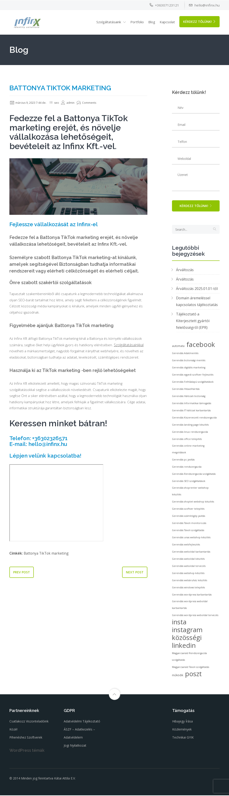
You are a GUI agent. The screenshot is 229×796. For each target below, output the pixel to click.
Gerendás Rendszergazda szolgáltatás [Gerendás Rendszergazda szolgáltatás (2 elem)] (194, 475)
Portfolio (137, 21)
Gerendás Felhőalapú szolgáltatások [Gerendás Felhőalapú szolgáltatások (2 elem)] (193, 383)
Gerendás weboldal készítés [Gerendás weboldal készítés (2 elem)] (188, 560)
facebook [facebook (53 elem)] (201, 346)
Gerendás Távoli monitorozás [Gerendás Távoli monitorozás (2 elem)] (189, 524)
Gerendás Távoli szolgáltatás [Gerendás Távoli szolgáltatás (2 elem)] (188, 531)
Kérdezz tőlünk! (199, 21)
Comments (92, 102)
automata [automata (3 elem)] (178, 347)
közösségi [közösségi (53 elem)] (187, 639)
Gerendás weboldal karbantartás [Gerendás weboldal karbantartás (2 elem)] (191, 553)
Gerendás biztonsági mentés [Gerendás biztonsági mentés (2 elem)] (188, 361)
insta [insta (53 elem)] (179, 623)
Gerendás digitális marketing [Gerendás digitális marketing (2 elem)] (188, 369)
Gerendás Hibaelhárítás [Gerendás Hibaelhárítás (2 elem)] (185, 390)
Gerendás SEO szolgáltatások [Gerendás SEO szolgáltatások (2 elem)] (188, 482)
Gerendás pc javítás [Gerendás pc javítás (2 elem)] (183, 461)
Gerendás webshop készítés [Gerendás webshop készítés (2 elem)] (188, 574)
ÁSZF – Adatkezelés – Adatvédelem (79, 735)
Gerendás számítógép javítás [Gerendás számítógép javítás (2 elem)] (188, 517)
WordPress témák (27, 752)
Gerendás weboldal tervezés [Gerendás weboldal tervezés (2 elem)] (189, 567)
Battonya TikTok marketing (47, 563)
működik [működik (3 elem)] (177, 677)
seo (61, 102)
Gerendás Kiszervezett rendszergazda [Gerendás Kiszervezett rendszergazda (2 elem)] (194, 419)
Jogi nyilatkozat (75, 747)
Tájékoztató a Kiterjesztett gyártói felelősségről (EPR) (193, 322)
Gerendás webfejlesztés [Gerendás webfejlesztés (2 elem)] (186, 546)
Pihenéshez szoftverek (25, 739)
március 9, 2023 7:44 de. (30, 102)
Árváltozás (185, 271)
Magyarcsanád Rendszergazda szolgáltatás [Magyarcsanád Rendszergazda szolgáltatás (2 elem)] (189, 658)
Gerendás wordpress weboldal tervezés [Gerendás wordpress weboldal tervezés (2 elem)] (195, 616)
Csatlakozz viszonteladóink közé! (29, 727)
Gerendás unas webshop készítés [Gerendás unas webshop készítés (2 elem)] (191, 539)
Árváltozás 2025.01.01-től (197, 290)
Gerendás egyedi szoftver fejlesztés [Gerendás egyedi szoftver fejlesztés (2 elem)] (192, 376)
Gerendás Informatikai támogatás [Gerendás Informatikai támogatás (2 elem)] (191, 404)
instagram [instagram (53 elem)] (187, 631)
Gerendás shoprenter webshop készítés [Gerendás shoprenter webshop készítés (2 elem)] (190, 493)
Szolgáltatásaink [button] (108, 21)
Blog (151, 21)
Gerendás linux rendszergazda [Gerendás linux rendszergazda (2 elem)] (190, 433)
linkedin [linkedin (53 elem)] (184, 647)
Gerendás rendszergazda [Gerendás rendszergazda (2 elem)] (186, 468)
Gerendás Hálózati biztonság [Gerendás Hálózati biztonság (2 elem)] (188, 397)
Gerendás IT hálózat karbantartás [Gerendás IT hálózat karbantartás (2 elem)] (191, 412)
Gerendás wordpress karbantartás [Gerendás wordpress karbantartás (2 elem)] (192, 596)
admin (73, 102)
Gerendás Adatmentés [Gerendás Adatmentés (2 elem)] (185, 354)
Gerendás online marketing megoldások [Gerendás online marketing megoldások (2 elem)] (188, 451)
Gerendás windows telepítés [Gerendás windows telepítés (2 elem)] (188, 589)
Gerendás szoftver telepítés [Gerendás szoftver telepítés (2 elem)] (188, 510)
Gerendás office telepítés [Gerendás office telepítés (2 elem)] (187, 440)
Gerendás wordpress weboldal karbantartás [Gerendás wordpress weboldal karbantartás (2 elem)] (190, 606)
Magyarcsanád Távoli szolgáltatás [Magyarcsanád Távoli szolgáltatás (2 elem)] (190, 668)
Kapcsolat (167, 21)
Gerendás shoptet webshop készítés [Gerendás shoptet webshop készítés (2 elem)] (193, 503)
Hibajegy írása (182, 723)
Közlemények (182, 731)
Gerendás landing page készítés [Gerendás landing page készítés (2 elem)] (190, 426)
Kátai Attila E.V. (65, 779)
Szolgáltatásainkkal (24, 352)
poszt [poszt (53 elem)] (193, 675)
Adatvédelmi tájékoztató (82, 723)
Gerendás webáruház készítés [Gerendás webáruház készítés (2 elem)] (189, 581)
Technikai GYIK (183, 739)
